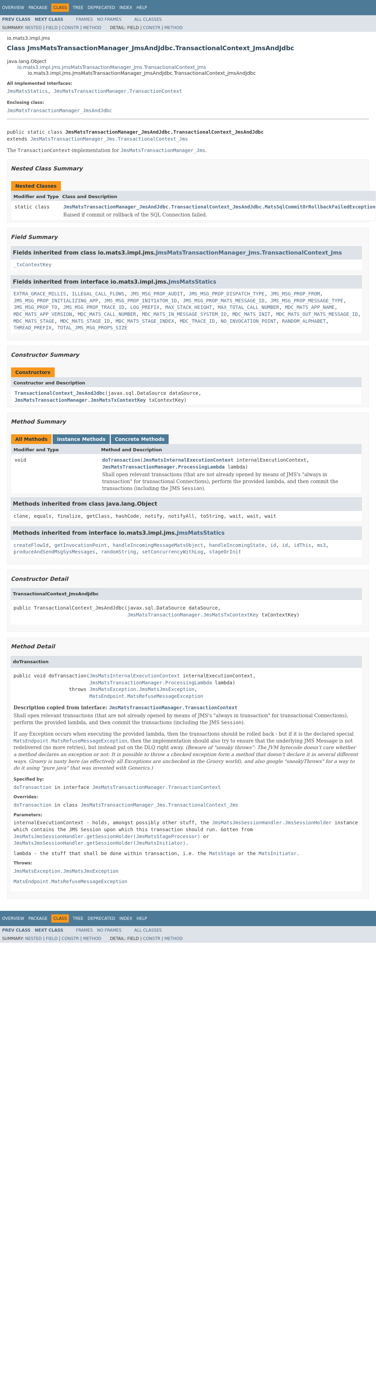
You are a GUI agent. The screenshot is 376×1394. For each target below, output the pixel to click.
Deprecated (101, 7)
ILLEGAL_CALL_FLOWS (98, 293)
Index (126, 7)
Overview (13, 7)
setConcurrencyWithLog (172, 551)
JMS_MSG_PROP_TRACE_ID (93, 307)
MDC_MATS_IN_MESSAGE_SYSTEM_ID (184, 314)
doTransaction (121, 460)
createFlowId (31, 545)
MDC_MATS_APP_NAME (309, 307)
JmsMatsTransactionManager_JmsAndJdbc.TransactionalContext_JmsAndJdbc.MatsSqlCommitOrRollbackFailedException (219, 207)
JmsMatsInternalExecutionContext (188, 460)
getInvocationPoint (80, 545)
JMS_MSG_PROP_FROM (295, 293)
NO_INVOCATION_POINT (248, 321)
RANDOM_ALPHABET (304, 321)
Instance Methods (81, 439)
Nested (33, 27)
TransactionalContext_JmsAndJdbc (60, 393)
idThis (302, 545)
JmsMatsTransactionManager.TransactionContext (118, 91)
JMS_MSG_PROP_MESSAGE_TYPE (306, 300)
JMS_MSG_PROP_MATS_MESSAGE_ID (224, 300)
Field (51, 27)
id (273, 545)
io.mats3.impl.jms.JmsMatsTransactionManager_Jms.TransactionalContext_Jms (111, 67)
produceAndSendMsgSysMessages (54, 551)
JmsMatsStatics (27, 91)
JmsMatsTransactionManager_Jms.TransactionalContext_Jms (109, 139)
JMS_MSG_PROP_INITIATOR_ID (140, 300)
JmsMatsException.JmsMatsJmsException (141, 689)
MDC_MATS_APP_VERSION (43, 314)
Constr (70, 27)
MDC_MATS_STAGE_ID (85, 321)
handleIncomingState (237, 545)
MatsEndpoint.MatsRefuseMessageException (146, 696)
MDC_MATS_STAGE (34, 321)
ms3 (321, 545)
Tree (78, 7)
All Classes (148, 19)
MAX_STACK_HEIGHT (188, 307)
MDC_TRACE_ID (197, 321)
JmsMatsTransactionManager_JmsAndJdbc (59, 110)
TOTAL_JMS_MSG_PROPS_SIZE (92, 327)
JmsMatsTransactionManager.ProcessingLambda (163, 467)
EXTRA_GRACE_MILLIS (40, 293)
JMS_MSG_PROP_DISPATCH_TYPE (227, 293)
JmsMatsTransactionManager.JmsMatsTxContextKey (80, 400)
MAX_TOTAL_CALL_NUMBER (248, 307)
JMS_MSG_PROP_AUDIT (156, 293)
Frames (84, 19)
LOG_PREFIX (144, 307)
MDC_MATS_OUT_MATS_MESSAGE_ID (317, 314)
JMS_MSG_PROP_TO (35, 307)
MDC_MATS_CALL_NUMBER (107, 314)
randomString (118, 551)
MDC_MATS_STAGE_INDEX (145, 321)
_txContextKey (33, 264)
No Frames (109, 19)
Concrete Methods (140, 439)
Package (37, 7)
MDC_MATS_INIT (251, 314)
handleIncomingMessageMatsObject (158, 545)
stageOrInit (225, 551)
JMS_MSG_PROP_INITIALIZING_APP (56, 300)
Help (141, 7)
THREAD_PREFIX (33, 327)
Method (92, 27)
